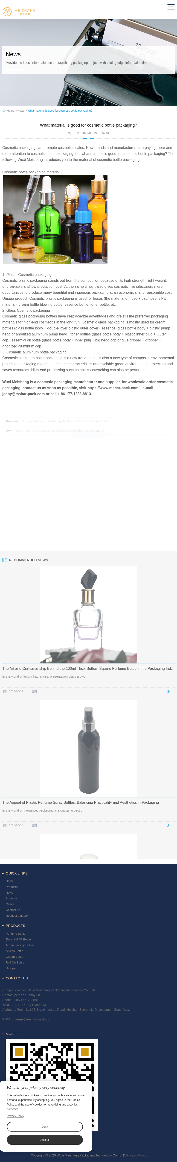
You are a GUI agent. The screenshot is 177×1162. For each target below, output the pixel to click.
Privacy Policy (136, 1155)
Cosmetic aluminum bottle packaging (36, 352)
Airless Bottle (14, 951)
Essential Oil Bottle (18, 939)
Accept (45, 1139)
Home (10, 110)
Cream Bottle (14, 956)
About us (11, 898)
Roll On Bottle (15, 962)
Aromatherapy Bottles (20, 945)
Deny (44, 1126)
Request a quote (17, 915)
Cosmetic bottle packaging (24, 172)
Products (11, 887)
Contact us (13, 910)
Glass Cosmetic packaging (28, 310)
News (20, 110)
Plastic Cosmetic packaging (29, 275)
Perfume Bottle (16, 933)
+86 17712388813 (27, 1000)
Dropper (11, 968)
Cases (10, 904)
